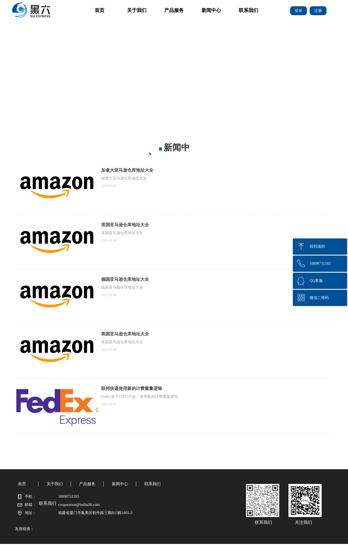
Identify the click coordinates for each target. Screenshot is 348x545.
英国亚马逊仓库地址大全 (125, 224)
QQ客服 (316, 281)
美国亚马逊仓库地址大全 (125, 334)
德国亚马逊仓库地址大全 (125, 279)
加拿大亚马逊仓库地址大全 (127, 170)
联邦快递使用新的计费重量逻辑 (131, 388)
